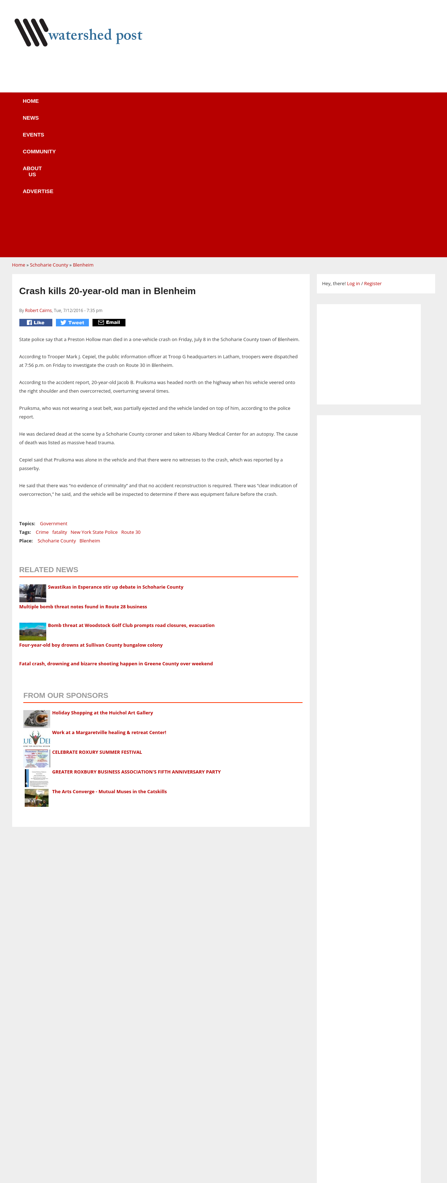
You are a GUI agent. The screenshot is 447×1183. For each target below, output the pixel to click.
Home (52, 105)
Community (182, 105)
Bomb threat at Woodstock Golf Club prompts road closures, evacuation (131, 489)
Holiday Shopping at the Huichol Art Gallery (102, 576)
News (91, 105)
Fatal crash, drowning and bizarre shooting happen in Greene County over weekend (116, 527)
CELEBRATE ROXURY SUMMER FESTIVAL (97, 616)
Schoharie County (49, 128)
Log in (353, 147)
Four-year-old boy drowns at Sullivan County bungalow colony (91, 509)
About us (235, 105)
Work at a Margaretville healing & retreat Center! (109, 596)
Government (53, 387)
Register (373, 147)
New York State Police (94, 396)
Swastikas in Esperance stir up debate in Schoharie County (116, 450)
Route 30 (131, 396)
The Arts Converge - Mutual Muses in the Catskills (109, 655)
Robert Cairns (38, 174)
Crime (42, 396)
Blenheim (83, 128)
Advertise (287, 105)
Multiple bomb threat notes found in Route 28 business (83, 470)
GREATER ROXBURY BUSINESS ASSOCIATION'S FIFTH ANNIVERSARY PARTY (136, 635)
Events (132, 105)
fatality (59, 396)
